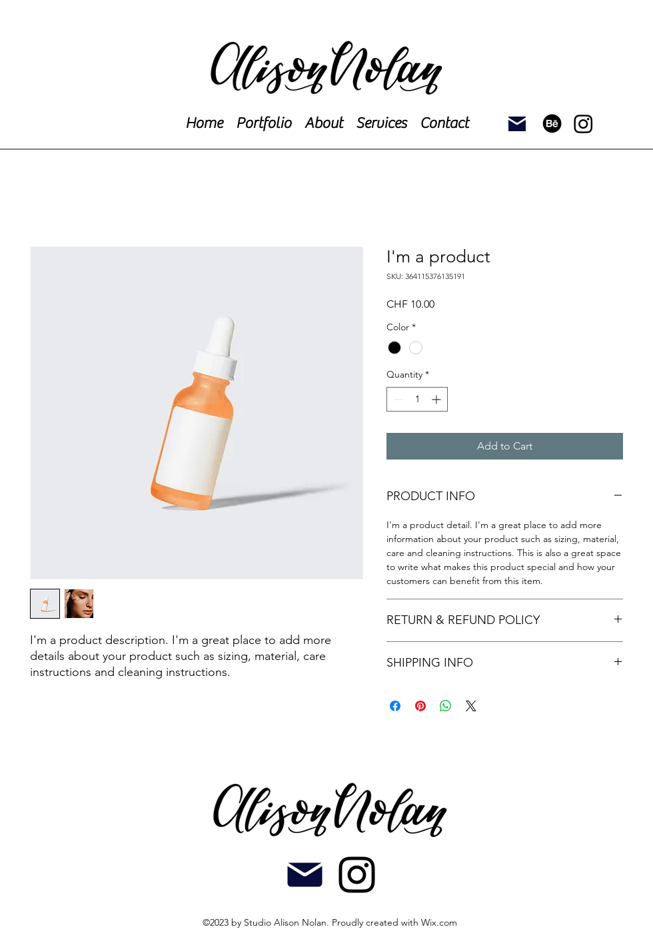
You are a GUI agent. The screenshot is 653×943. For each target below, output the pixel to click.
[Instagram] (583, 123)
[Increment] (437, 399)
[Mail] (517, 124)
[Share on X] (471, 706)
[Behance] (552, 123)
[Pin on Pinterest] (420, 706)
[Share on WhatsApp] (446, 706)
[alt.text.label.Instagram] (356, 874)
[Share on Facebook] (395, 706)
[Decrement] (396, 399)
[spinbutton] (417, 399)
